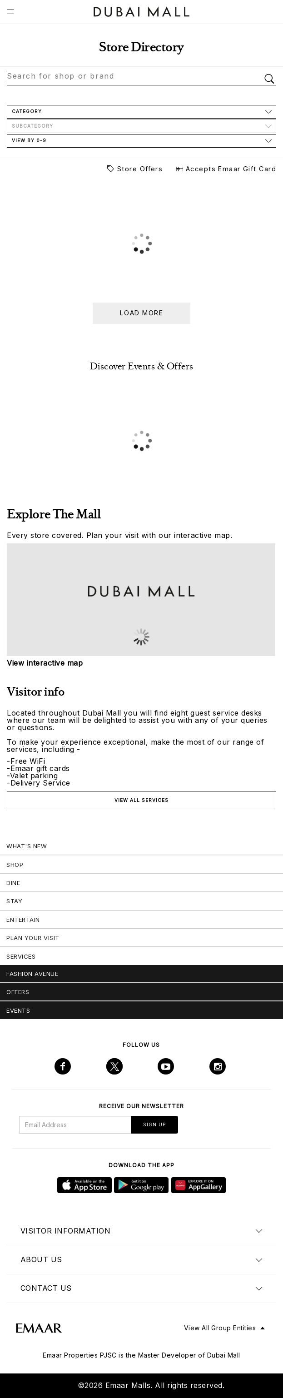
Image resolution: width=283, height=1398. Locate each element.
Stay (14, 901)
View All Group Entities (220, 1328)
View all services (141, 800)
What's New (26, 846)
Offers (17, 991)
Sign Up (154, 1124)
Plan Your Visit (33, 937)
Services (20, 956)
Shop (14, 864)
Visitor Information (65, 1230)
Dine (13, 882)
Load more (141, 313)
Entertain (23, 919)
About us (41, 1259)
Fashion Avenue (32, 973)
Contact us (46, 1288)
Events (18, 1010)
